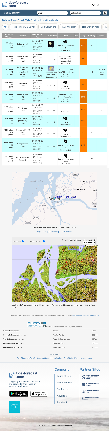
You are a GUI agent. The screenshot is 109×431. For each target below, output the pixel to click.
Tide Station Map (90, 26)
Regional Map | (43, 231)
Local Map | (55, 231)
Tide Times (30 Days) (23, 26)
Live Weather (69, 26)
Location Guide (86, 358)
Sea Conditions (48, 26)
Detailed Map (66, 231)
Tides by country (11, 12)
